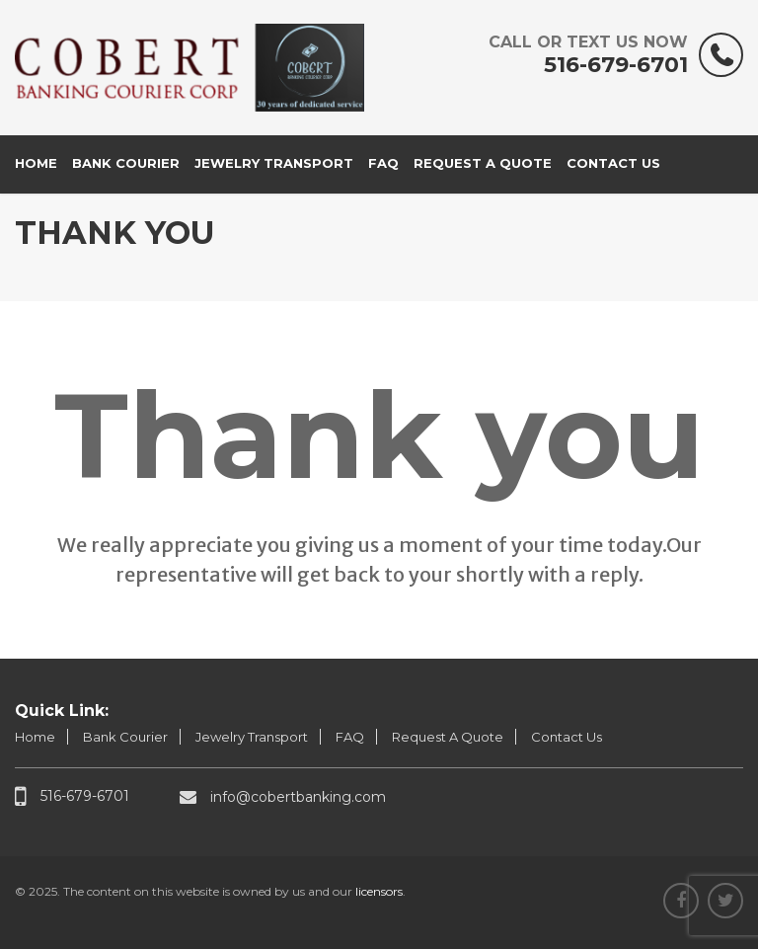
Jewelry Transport (273, 163)
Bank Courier (126, 163)
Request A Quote (483, 163)
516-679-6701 (588, 55)
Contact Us (613, 163)
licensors (379, 891)
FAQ (383, 163)
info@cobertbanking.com (283, 796)
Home (36, 163)
